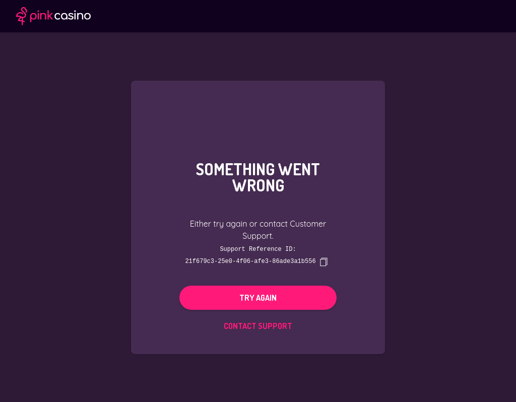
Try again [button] (258, 297)
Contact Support (258, 325)
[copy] (323, 261)
